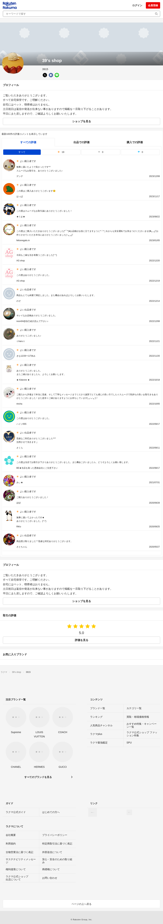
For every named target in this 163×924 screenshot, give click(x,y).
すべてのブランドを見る (38, 777)
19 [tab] (61, 152)
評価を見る (81, 640)
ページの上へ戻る (81, 904)
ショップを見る (81, 121)
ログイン (137, 5)
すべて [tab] (21, 152)
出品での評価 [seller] (81, 142)
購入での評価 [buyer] (135, 142)
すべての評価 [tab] (28, 142)
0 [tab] (100, 152)
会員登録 (153, 5)
